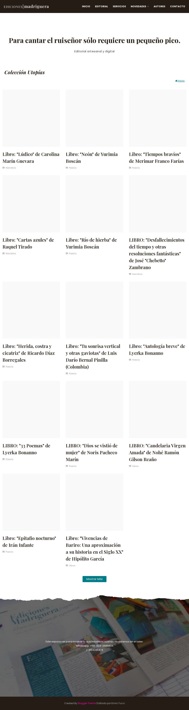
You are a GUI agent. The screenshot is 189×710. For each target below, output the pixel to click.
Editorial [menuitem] (101, 6)
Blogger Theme (87, 703)
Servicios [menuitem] (119, 6)
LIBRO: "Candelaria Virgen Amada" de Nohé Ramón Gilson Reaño (157, 452)
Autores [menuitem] (159, 6)
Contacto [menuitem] (177, 6)
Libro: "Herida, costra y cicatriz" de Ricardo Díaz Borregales (28, 353)
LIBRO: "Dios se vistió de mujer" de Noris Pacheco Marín (92, 452)
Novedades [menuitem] (138, 6)
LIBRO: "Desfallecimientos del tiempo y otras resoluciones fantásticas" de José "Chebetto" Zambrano (156, 253)
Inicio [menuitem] (86, 6)
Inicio (180, 81)
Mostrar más (94, 579)
